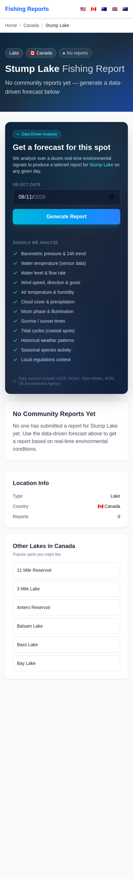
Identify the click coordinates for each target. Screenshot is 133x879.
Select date (27, 184)
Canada (31, 25)
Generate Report (66, 216)
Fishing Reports (27, 9)
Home (11, 25)
